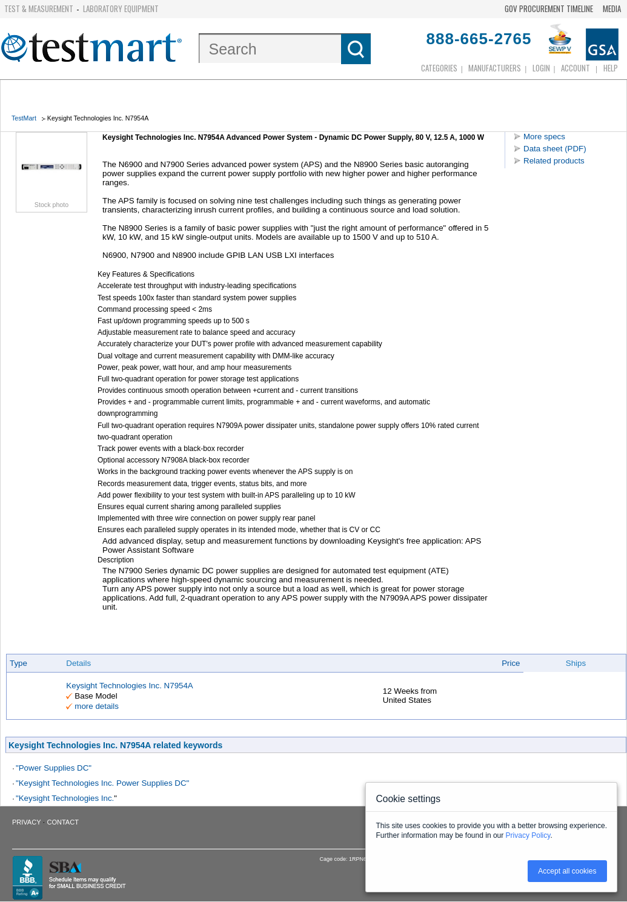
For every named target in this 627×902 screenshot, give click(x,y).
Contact (63, 822)
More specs (544, 136)
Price (511, 663)
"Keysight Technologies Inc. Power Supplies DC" (102, 783)
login (541, 68)
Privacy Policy (528, 835)
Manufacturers (494, 68)
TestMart (24, 118)
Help (610, 68)
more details (97, 706)
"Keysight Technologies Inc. (65, 798)
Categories (439, 68)
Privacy (26, 822)
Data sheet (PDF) (554, 148)
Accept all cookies (567, 871)
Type (18, 663)
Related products (554, 160)
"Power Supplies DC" (53, 767)
